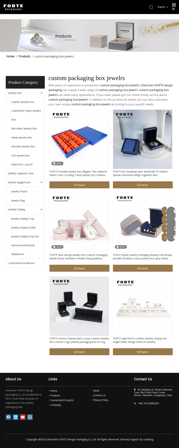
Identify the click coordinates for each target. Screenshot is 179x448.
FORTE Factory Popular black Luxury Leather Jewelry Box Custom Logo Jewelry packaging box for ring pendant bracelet (79, 340)
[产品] (89, 35)
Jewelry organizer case (21, 173)
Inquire (79, 185)
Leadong (148, 439)
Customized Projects (62, 400)
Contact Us (99, 395)
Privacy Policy (100, 400)
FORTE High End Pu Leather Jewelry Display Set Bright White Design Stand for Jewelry (140, 340)
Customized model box (21, 263)
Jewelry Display (26, 209)
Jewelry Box (26, 93)
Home (53, 390)
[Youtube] (23, 417)
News (96, 390)
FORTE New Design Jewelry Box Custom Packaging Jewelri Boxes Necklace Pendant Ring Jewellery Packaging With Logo (78, 256)
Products (55, 395)
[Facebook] (8, 417)
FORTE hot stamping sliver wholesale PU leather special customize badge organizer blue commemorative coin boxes (140, 173)
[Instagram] (30, 417)
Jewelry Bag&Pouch (26, 182)
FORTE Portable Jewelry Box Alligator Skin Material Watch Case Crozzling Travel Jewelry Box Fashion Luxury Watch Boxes (78, 173)
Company (55, 404)
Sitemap (124, 439)
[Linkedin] (15, 417)
